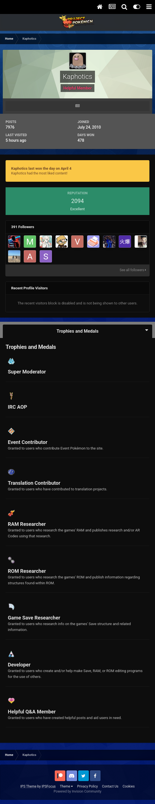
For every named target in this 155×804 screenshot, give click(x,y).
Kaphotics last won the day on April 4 (41, 168)
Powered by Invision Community (77, 791)
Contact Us (110, 786)
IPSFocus (49, 786)
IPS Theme (28, 786)
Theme (66, 786)
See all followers (133, 270)
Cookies (129, 786)
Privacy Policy (87, 786)
